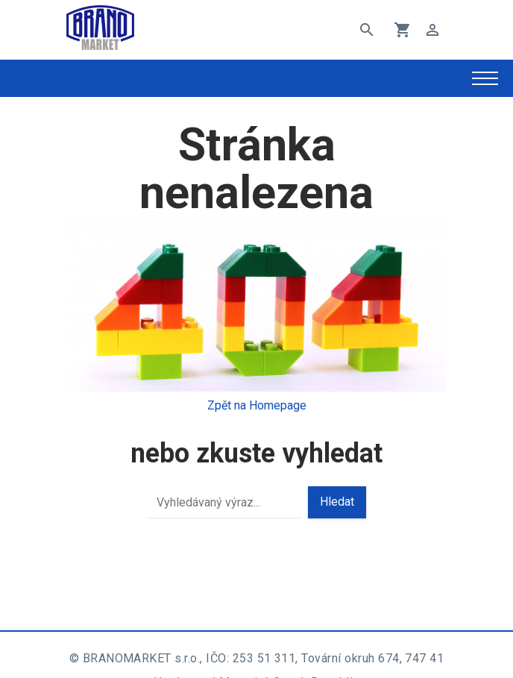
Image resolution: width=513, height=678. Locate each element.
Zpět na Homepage (256, 405)
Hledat (337, 502)
